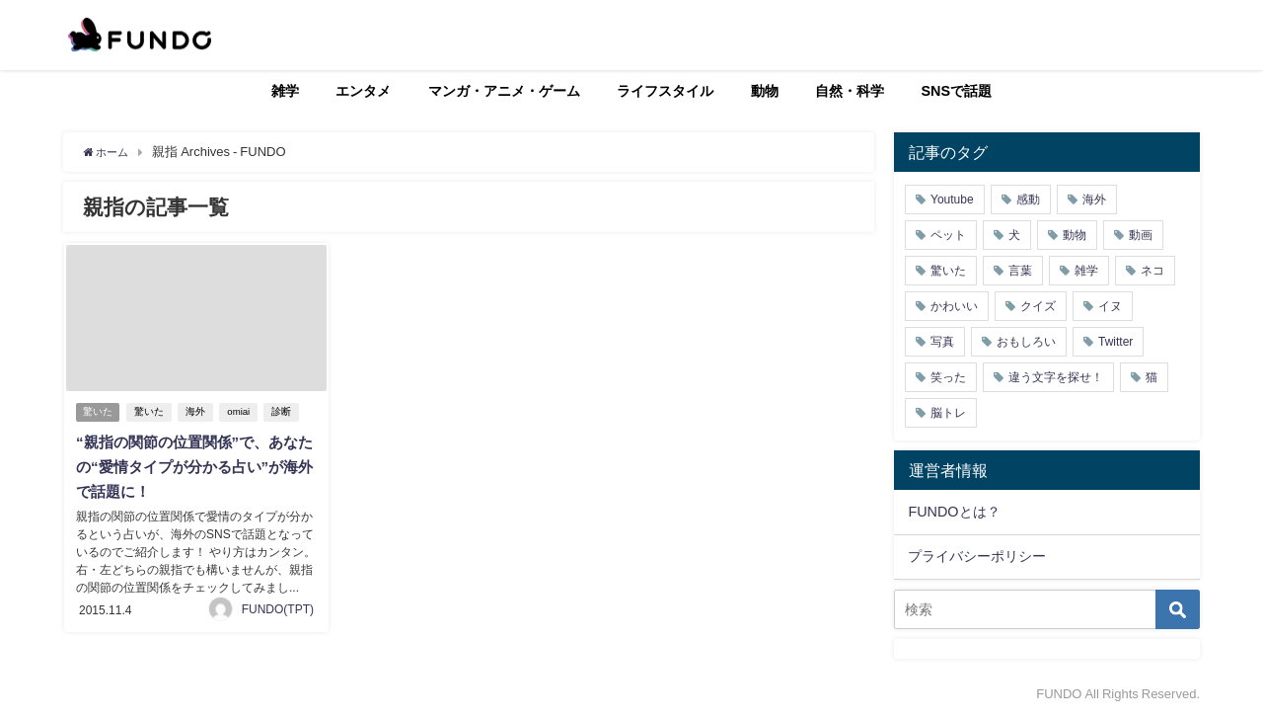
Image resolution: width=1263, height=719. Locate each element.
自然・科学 (849, 91)
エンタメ (363, 91)
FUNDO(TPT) (278, 605)
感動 (1028, 199)
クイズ (1038, 306)
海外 (199, 412)
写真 (942, 342)
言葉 (1020, 271)
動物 (765, 91)
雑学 (285, 91)
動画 (1140, 235)
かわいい (954, 306)
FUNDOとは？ (954, 512)
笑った (948, 377)
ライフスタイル (665, 91)
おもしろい (1026, 342)
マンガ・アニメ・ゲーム (504, 91)
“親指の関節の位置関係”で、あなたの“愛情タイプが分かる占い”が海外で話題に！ (192, 466)
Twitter (1115, 342)
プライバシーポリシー (977, 556)
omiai (242, 412)
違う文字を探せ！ (1055, 377)
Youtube (952, 199)
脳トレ (948, 413)
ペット (948, 235)
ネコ (1152, 271)
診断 (285, 412)
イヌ (1110, 306)
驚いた (98, 412)
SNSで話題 (957, 91)
